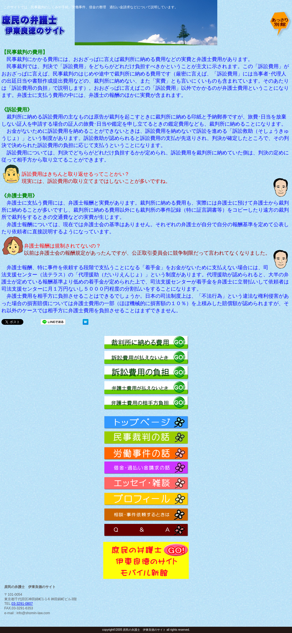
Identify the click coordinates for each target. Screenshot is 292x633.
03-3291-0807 (22, 604)
